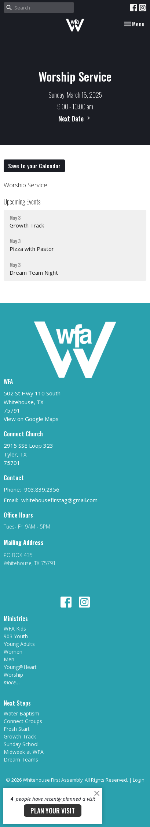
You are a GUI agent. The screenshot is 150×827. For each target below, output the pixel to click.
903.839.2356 (41, 489)
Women (13, 651)
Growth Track (20, 736)
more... (12, 682)
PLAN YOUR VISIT (52, 810)
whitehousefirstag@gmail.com (59, 500)
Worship (13, 674)
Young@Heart (20, 667)
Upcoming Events (22, 201)
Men (9, 659)
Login (138, 780)
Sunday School (21, 744)
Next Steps (17, 703)
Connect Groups (23, 721)
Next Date (75, 118)
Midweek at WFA (24, 751)
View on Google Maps (31, 418)
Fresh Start (17, 728)
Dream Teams (21, 759)
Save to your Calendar (34, 166)
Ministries (16, 618)
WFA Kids (15, 628)
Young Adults (19, 643)
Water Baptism (21, 713)
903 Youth (16, 636)
